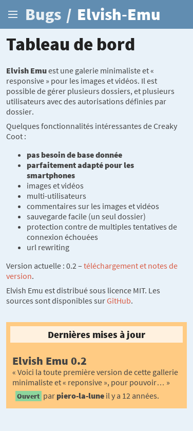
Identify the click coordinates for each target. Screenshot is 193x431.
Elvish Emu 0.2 (49, 360)
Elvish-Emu (119, 14)
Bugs (43, 14)
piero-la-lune (80, 395)
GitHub (119, 300)
